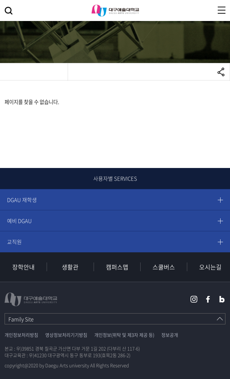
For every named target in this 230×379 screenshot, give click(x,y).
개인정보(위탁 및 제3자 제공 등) (124, 334)
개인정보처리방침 (21, 334)
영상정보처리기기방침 (66, 334)
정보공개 (169, 334)
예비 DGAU (19, 221)
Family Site (21, 319)
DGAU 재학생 (22, 200)
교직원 (14, 242)
